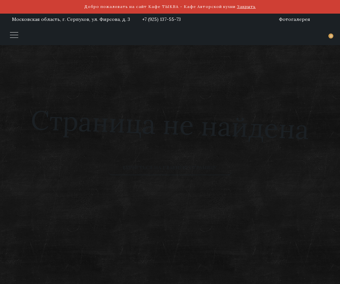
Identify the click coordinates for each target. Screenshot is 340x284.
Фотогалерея (294, 19)
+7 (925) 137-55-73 (161, 19)
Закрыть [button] (246, 6)
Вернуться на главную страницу (170, 168)
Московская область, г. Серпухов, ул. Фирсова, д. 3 (71, 19)
